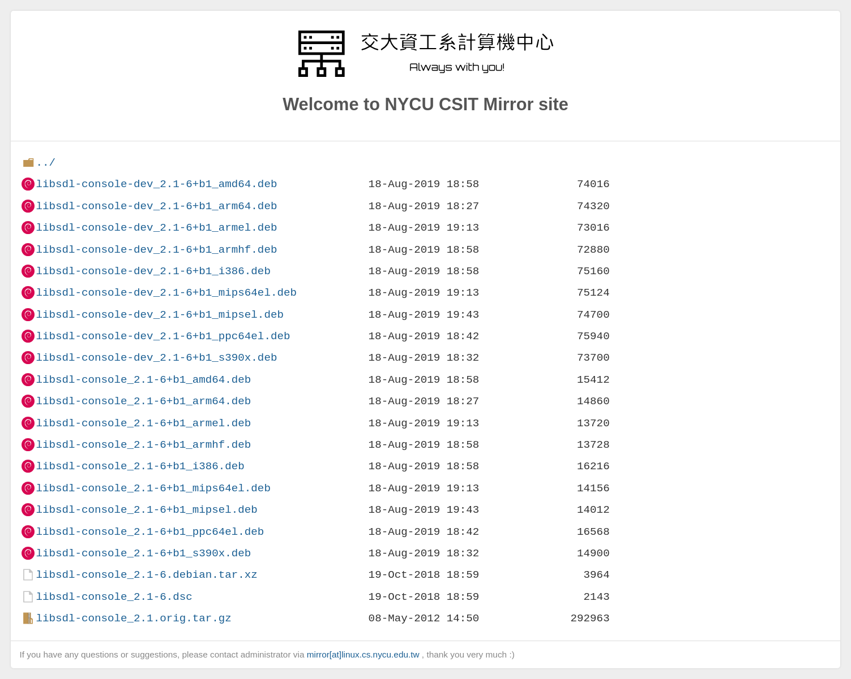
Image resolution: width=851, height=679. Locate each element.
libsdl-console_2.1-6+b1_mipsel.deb (146, 509)
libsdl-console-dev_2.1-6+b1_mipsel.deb (159, 314)
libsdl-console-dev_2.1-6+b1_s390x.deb (156, 357)
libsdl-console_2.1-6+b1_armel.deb (143, 423)
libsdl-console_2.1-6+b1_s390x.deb (143, 553)
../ (45, 162)
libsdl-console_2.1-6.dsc (114, 596)
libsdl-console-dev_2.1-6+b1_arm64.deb (156, 206)
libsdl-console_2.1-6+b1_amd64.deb (143, 379)
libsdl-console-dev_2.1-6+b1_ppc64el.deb (163, 336)
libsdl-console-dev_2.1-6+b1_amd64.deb (156, 184)
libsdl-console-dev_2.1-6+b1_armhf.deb (156, 249)
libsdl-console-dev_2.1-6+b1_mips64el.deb (166, 292)
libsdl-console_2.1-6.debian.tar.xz (146, 574)
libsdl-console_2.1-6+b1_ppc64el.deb (150, 531)
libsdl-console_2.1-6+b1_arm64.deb (143, 401)
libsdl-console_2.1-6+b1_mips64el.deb (153, 488)
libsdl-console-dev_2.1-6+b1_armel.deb (156, 227)
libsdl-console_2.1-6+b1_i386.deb (140, 466)
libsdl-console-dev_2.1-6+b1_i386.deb (153, 271)
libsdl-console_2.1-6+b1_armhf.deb (143, 444)
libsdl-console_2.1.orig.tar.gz (133, 618)
